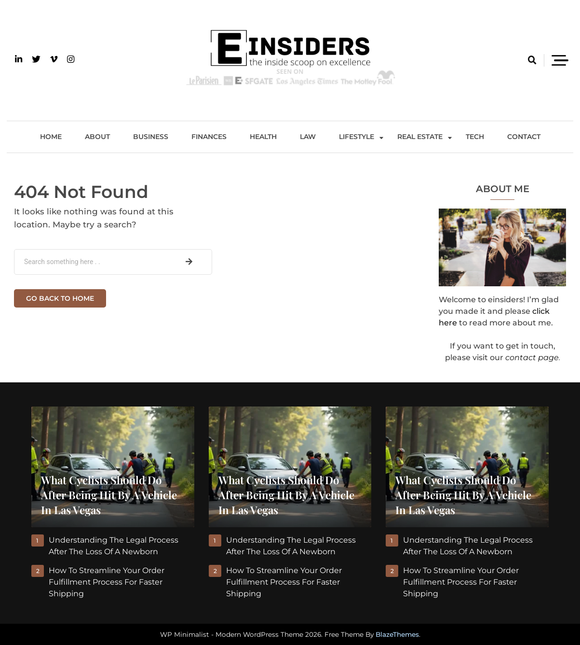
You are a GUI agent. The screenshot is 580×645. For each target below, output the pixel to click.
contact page (532, 357)
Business (150, 136)
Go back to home (60, 298)
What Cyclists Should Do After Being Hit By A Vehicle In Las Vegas (109, 495)
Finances (209, 136)
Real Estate (420, 136)
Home (51, 136)
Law (308, 136)
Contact (523, 136)
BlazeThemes (397, 634)
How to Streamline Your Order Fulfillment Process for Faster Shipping (107, 582)
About (97, 136)
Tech (475, 136)
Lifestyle (356, 136)
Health (263, 136)
